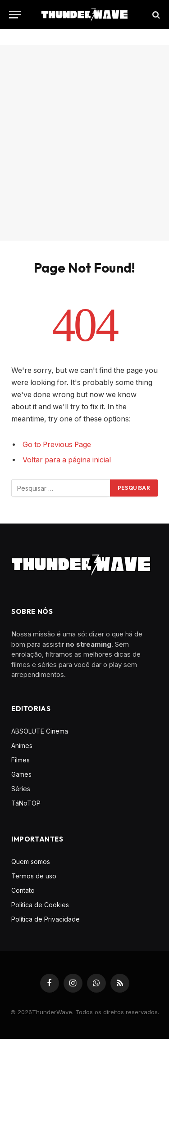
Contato (23, 890)
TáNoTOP (26, 803)
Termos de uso (33, 876)
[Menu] (15, 14)
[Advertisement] (84, 142)
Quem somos (30, 861)
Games (21, 774)
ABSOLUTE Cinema (39, 731)
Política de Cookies (40, 905)
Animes (21, 745)
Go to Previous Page (57, 444)
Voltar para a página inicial (67, 460)
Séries (20, 788)
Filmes (20, 760)
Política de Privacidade (45, 919)
